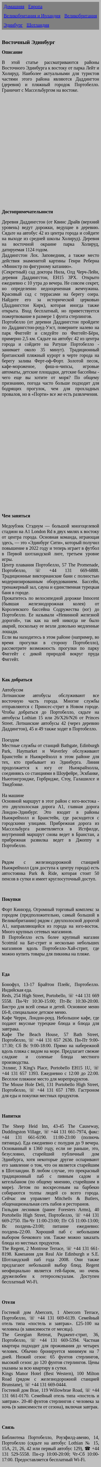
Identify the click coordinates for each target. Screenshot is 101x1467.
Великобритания (80, 15)
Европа (35, 6)
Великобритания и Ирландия (32, 15)
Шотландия (38, 25)
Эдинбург (13, 25)
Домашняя (14, 6)
